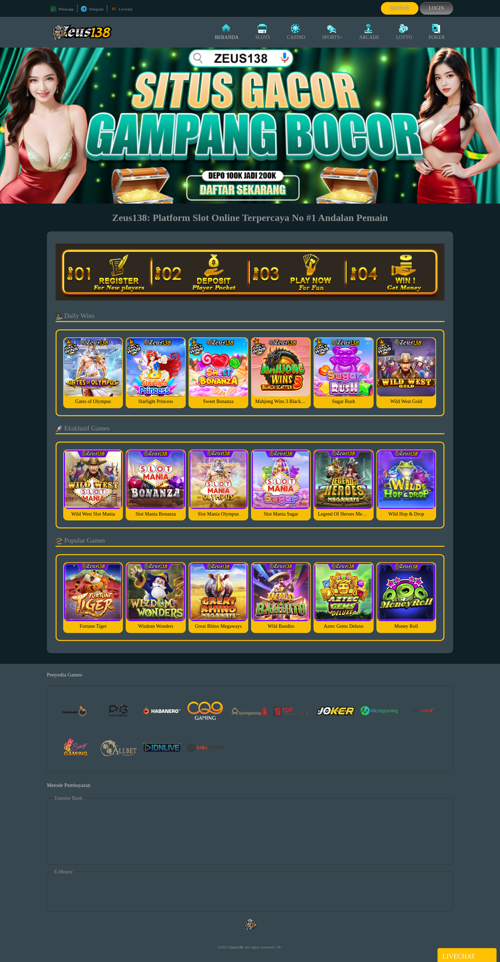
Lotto (404, 32)
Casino (296, 32)
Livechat (121, 9)
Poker (437, 32)
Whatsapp (62, 9)
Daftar (399, 8)
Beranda (227, 32)
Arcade (369, 32)
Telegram (92, 9)
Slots (262, 32)
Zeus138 (236, 947)
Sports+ (332, 32)
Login (436, 8)
